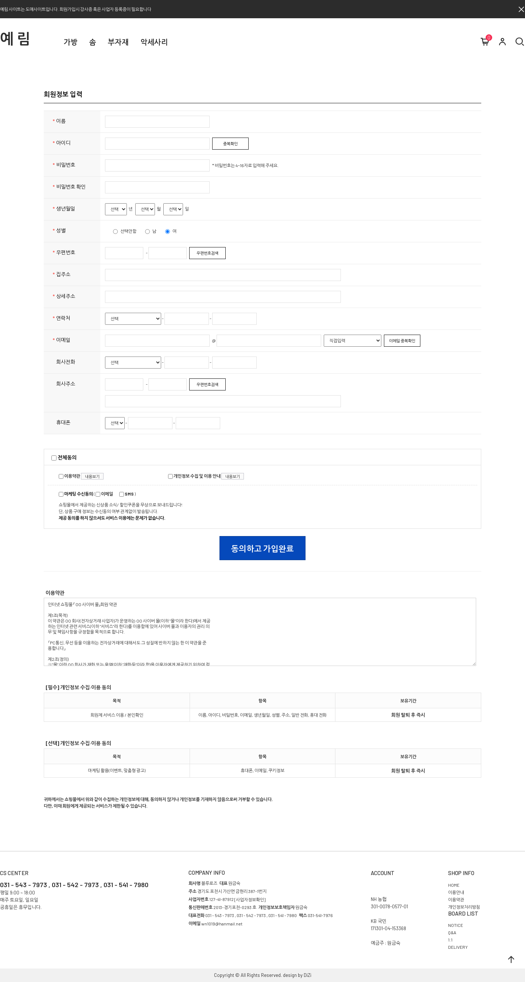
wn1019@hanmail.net (221, 923)
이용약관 (69, 475)
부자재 (118, 42)
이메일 (104, 493)
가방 (71, 42)
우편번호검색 (207, 253)
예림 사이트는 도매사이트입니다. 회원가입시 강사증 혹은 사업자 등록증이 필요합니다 (75, 9)
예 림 (15, 38)
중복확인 (230, 143)
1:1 (450, 940)
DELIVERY (458, 947)
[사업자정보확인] (249, 899)
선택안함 (124, 231)
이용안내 (456, 892)
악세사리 (154, 42)
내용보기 (92, 476)
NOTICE (455, 925)
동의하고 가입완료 (262, 548)
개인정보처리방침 (464, 906)
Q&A (452, 932)
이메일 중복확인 (402, 340)
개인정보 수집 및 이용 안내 (194, 475)
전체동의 (64, 457)
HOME (453, 884)
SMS (126, 493)
